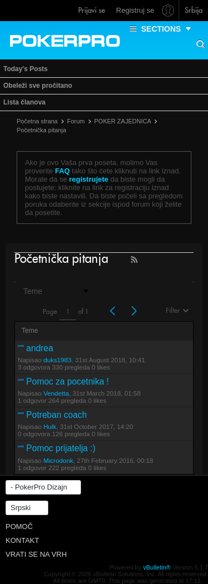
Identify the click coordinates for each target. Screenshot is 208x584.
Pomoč (19, 526)
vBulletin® (157, 567)
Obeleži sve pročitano (37, 85)
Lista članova (24, 102)
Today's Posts (25, 69)
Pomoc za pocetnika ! (67, 381)
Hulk (49, 426)
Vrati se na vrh (36, 554)
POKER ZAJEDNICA (122, 121)
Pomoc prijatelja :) (60, 448)
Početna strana (37, 121)
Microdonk (58, 460)
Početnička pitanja (41, 130)
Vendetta (56, 393)
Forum (76, 121)
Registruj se (135, 10)
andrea (39, 348)
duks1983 (57, 359)
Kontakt (22, 540)
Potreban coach (56, 415)
